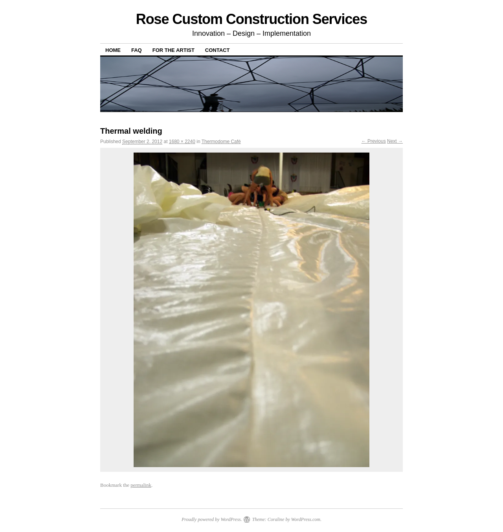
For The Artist (173, 50)
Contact (217, 50)
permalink (140, 485)
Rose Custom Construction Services (251, 19)
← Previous (374, 141)
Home (113, 50)
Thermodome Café (221, 141)
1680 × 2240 (182, 141)
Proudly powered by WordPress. (212, 519)
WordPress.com (305, 519)
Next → (395, 141)
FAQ (136, 50)
